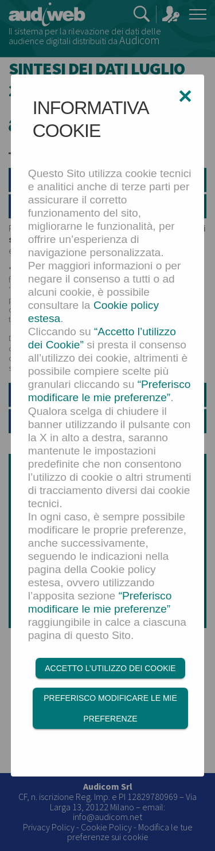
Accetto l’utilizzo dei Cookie (110, 668)
